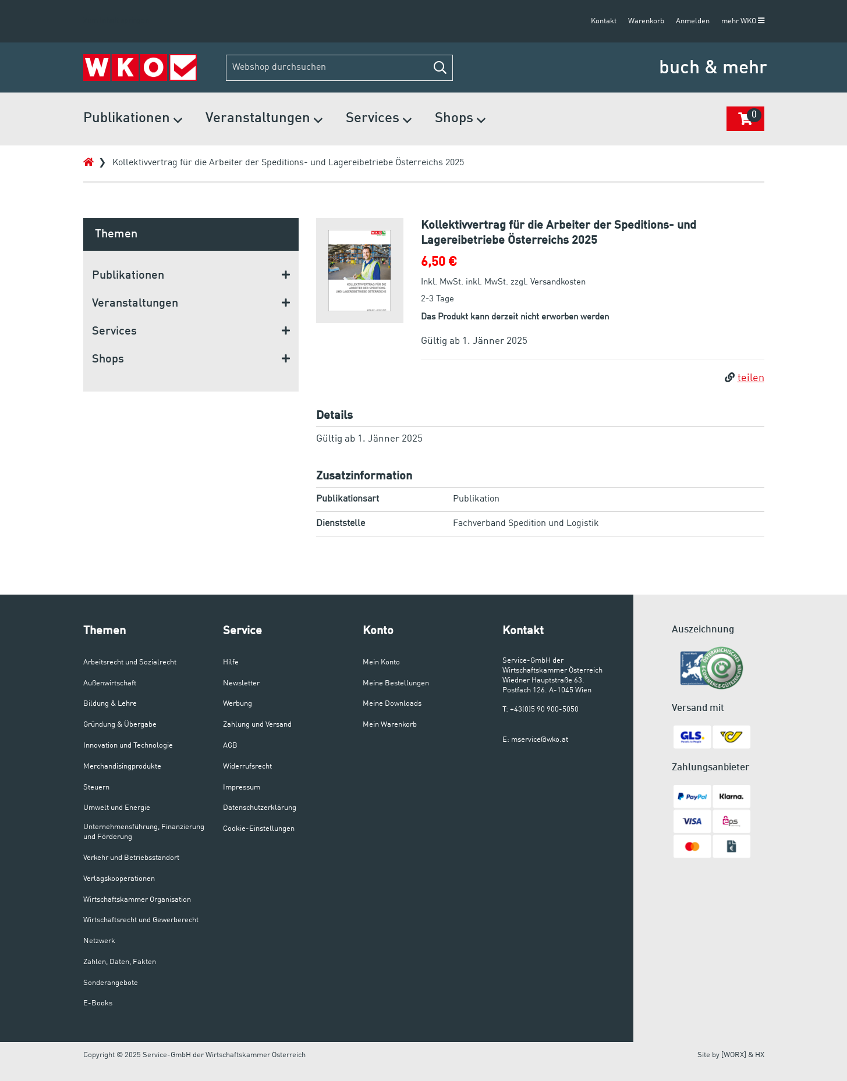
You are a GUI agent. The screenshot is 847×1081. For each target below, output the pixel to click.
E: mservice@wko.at (535, 740)
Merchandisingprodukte (122, 766)
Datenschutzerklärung (259, 808)
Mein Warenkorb (390, 724)
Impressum (241, 787)
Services (379, 119)
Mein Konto (381, 662)
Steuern (96, 787)
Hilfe (231, 662)
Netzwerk (99, 941)
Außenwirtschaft (109, 683)
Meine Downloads (392, 703)
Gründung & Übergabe (120, 724)
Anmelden (693, 21)
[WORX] (733, 1055)
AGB (230, 745)
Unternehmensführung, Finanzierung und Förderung (143, 832)
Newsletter (241, 683)
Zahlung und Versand (257, 724)
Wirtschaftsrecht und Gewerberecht (141, 920)
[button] (440, 67)
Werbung (237, 703)
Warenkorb (646, 21)
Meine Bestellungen (396, 683)
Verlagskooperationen (119, 879)
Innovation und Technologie (128, 745)
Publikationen (132, 119)
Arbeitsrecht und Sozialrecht (129, 662)
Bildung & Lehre (110, 703)
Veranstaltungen (264, 119)
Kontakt (603, 21)
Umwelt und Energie (116, 808)
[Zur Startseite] (140, 67)
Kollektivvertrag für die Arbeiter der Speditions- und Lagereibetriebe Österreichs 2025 (288, 163)
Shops (460, 119)
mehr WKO (742, 21)
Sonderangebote (110, 983)
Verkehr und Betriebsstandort (131, 858)
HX (759, 1055)
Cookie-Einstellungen (259, 829)
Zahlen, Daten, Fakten (119, 962)
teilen (744, 377)
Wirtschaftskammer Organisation (137, 900)
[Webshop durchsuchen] (339, 68)
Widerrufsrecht (247, 766)
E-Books (97, 1003)
